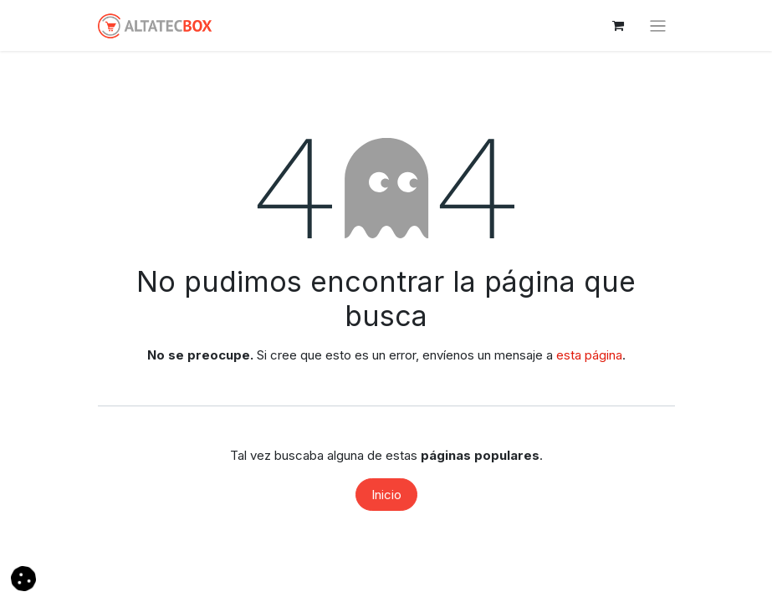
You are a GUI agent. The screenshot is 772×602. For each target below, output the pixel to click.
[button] (23, 577)
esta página (589, 355)
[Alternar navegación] (658, 25)
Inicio (386, 495)
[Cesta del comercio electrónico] (618, 26)
